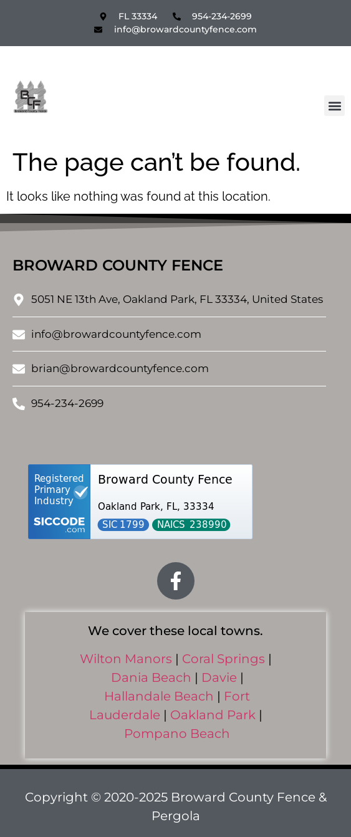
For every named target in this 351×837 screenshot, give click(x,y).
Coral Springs (223, 658)
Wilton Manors (126, 658)
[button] (334, 105)
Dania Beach (151, 677)
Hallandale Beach (159, 696)
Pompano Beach (177, 733)
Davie (219, 677)
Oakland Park (213, 714)
